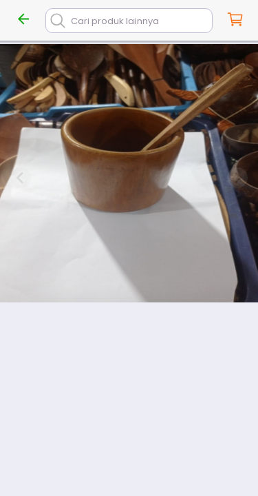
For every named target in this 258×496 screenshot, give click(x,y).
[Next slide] (237, 177)
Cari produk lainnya (115, 21)
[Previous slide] (20, 177)
